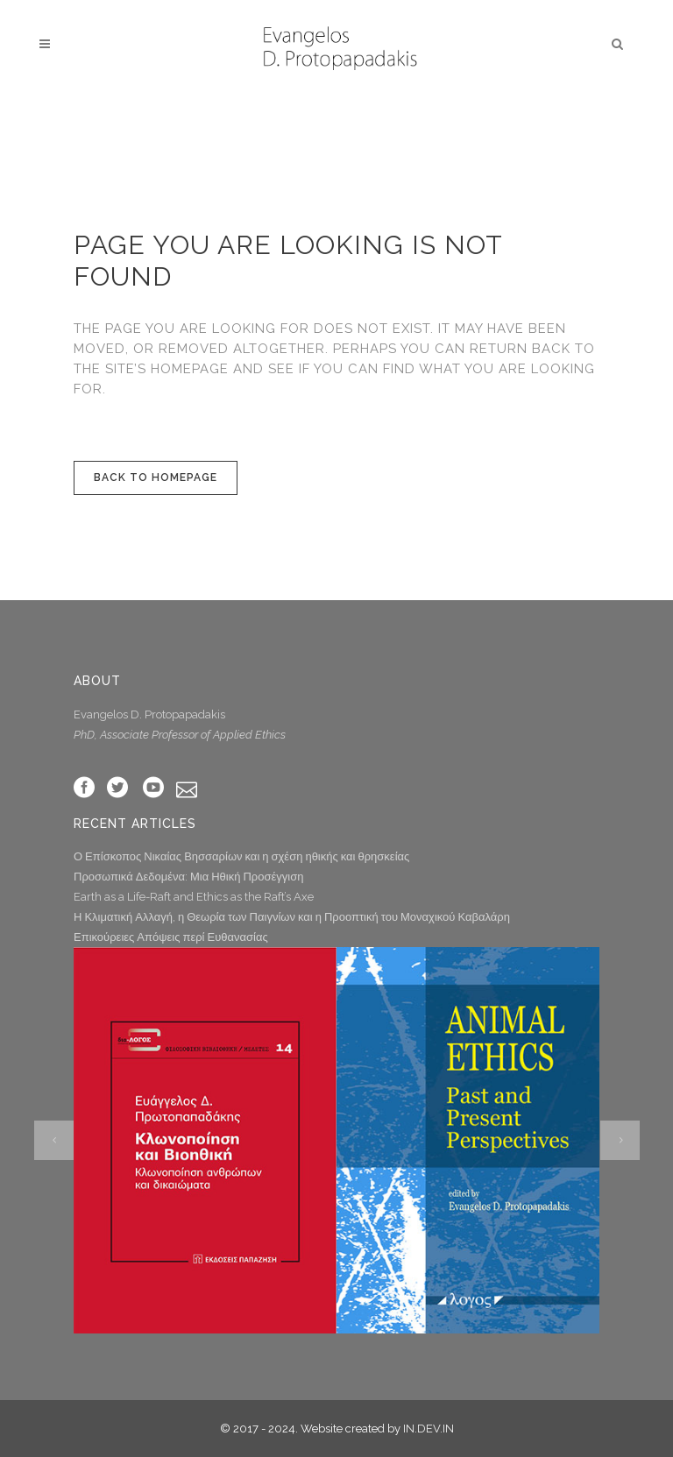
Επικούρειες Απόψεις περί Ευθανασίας (171, 937)
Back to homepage (155, 477)
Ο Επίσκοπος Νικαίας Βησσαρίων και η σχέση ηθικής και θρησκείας (241, 856)
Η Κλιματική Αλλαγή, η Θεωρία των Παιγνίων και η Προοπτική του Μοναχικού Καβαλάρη (292, 916)
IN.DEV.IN (428, 1428)
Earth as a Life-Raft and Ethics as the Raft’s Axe (194, 896)
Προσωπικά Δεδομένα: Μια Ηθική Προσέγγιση (188, 876)
